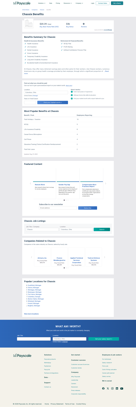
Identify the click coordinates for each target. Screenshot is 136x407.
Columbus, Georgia (34, 297)
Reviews (84, 27)
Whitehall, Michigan (34, 301)
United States (25, 9)
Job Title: (20, 335)
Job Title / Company (32, 227)
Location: (27, 90)
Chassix (42, 9)
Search (101, 229)
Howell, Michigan (33, 303)
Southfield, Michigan (34, 285)
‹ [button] (30, 183)
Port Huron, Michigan (35, 294)
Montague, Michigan (34, 290)
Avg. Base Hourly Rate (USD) (49, 27)
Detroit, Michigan (33, 288)
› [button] (105, 183)
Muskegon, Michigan (34, 292)
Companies (35, 9)
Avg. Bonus (69, 27)
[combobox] (46, 92)
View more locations (31, 314)
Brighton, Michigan (34, 306)
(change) (35, 95)
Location (63, 227)
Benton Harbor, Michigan (36, 299)
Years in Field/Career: (31, 99)
